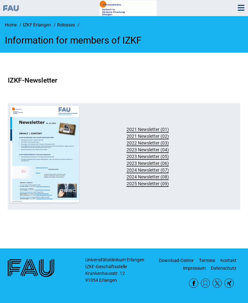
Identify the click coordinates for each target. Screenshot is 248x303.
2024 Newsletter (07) (148, 170)
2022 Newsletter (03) (148, 143)
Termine (207, 260)
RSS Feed (205, 283)
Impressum (194, 268)
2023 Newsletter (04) (148, 149)
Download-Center (176, 260)
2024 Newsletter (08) (148, 176)
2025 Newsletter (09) (148, 183)
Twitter (217, 283)
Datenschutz (223, 268)
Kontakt (228, 260)
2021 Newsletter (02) (148, 136)
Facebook (193, 283)
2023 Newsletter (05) (148, 156)
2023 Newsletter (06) (148, 163)
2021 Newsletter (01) (148, 129)
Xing (229, 283)
